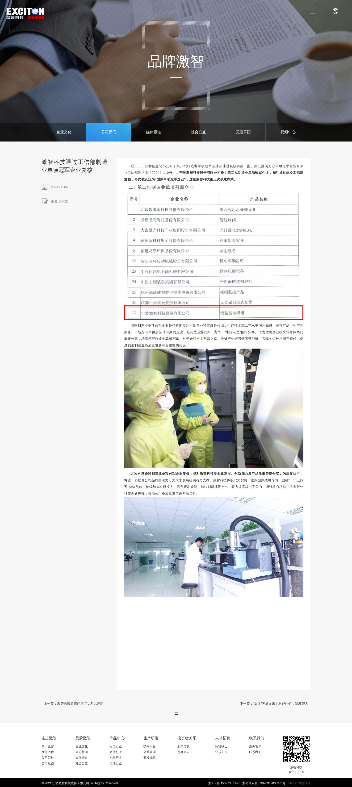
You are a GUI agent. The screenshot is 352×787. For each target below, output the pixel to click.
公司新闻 (108, 132)
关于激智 (48, 746)
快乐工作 (221, 752)
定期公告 (183, 752)
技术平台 (149, 746)
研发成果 (149, 757)
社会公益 (198, 132)
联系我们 (255, 752)
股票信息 (183, 746)
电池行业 (115, 763)
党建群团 (243, 132)
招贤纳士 (221, 746)
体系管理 (149, 752)
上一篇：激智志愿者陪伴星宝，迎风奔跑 (73, 703)
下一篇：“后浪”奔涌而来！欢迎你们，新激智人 (274, 703)
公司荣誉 (48, 757)
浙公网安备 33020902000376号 (263, 783)
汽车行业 (115, 757)
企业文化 (63, 132)
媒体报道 (153, 132)
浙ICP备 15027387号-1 (224, 783)
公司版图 (48, 763)
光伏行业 (115, 752)
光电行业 (115, 746)
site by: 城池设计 (299, 783)
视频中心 (288, 132)
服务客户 (255, 746)
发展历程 (48, 752)
